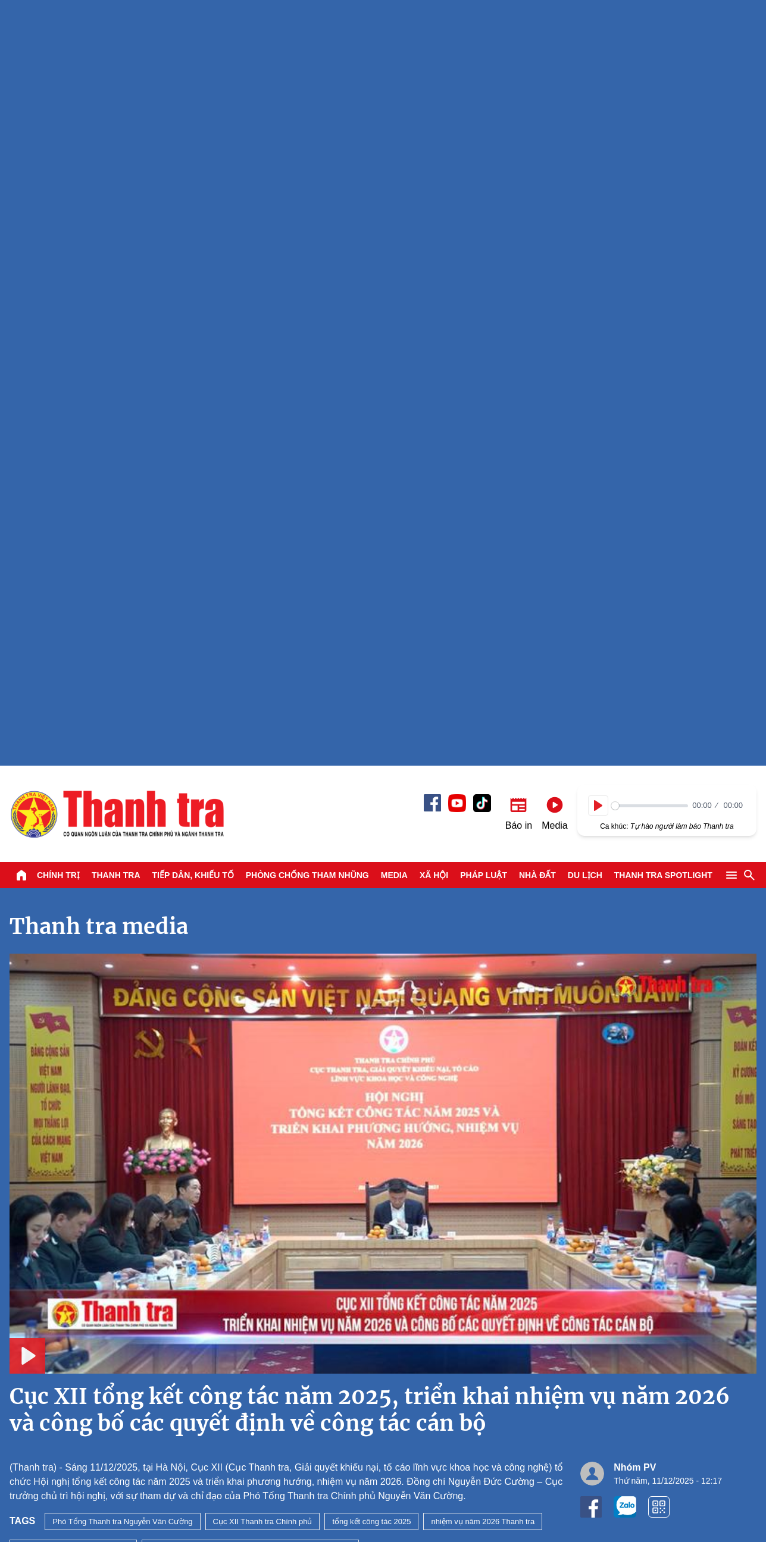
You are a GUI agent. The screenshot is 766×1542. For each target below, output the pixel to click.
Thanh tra (116, 109)
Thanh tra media (99, 161)
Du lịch (585, 109)
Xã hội (434, 109)
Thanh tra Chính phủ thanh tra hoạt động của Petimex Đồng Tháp (495, 1211)
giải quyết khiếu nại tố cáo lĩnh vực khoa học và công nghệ (250, 782)
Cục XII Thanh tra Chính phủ (262, 755)
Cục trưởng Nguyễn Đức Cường (73, 782)
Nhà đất (537, 109)
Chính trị (58, 109)
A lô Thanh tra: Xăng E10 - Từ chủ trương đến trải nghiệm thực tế (671, 1160)
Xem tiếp (49, 851)
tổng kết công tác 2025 (371, 755)
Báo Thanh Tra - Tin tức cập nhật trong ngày (117, 48)
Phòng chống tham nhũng (307, 109)
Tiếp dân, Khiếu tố (193, 109)
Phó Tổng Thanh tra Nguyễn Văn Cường (122, 755)
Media (394, 109)
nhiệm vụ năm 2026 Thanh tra (482, 755)
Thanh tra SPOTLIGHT (663, 109)
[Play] (598, 40)
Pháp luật (483, 109)
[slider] (649, 40)
